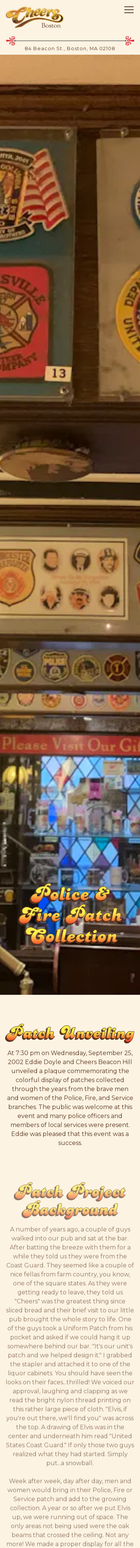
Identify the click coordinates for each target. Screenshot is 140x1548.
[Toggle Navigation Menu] (129, 9)
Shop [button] (70, 1506)
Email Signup (70, 1533)
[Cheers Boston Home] (35, 17)
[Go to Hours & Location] (70, 48)
